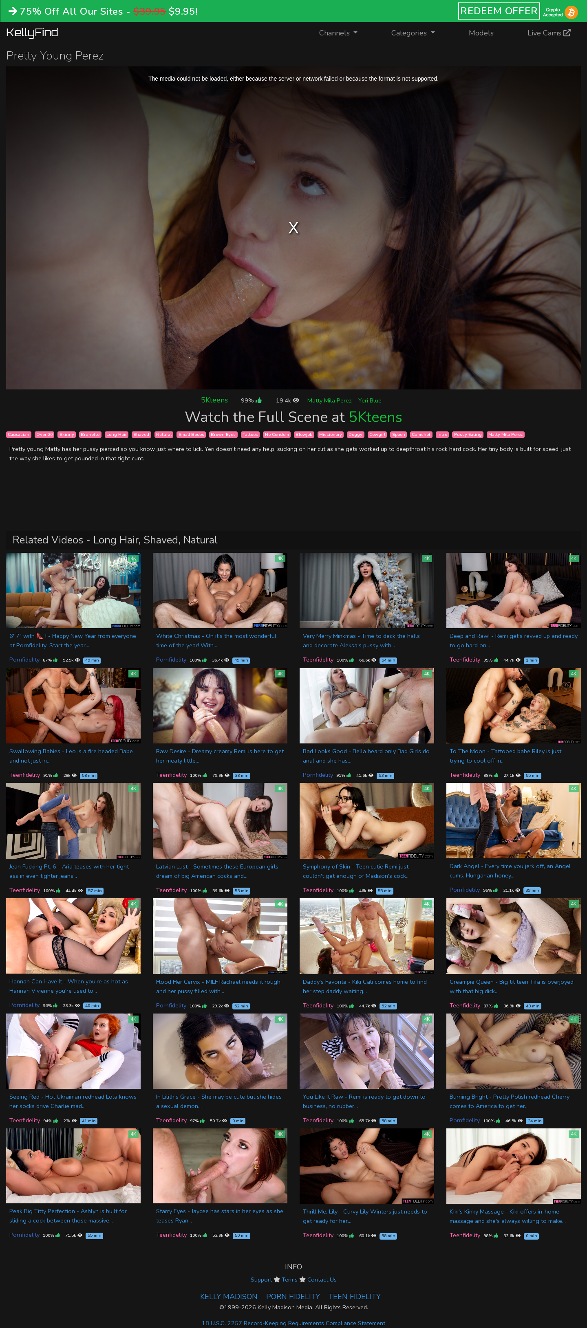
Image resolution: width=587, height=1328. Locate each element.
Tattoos (250, 434)
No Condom (277, 434)
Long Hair (116, 434)
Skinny (67, 434)
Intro (442, 434)
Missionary (330, 434)
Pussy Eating (468, 434)
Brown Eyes (223, 434)
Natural (164, 434)
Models (481, 33)
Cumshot (421, 434)
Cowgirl (377, 434)
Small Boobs (191, 434)
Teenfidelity (318, 659)
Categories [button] (410, 33)
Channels (343, 32)
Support (261, 1279)
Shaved (141, 434)
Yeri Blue (370, 400)
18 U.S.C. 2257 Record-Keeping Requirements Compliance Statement (293, 1323)
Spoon (398, 434)
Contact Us (322, 1279)
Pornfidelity (24, 659)
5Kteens (214, 400)
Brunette (90, 434)
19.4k (287, 400)
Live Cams (549, 33)
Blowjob (304, 434)
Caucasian (18, 434)
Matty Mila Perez (329, 400)
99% (251, 400)
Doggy (355, 434)
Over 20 (44, 434)
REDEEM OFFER (499, 11)
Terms (290, 1279)
